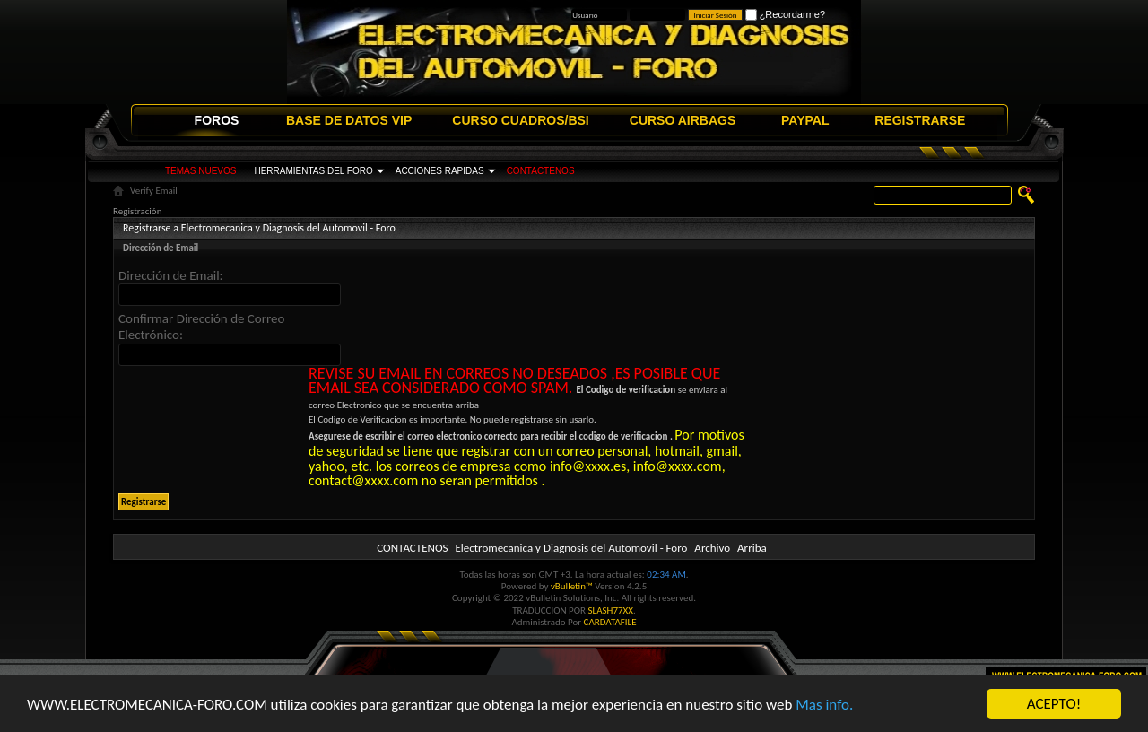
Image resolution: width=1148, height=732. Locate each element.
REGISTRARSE (919, 120)
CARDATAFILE (610, 622)
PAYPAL (805, 120)
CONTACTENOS (541, 171)
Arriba (752, 547)
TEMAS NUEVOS (200, 171)
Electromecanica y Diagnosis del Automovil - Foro (571, 547)
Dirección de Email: (170, 275)
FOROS (217, 120)
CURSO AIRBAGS (683, 120)
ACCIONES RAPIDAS (440, 171)
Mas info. (824, 704)
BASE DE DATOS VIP (349, 120)
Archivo (712, 547)
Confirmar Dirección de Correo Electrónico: (201, 326)
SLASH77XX (611, 610)
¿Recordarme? (785, 14)
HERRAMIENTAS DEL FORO (313, 171)
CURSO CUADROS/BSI (520, 120)
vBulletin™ (572, 586)
